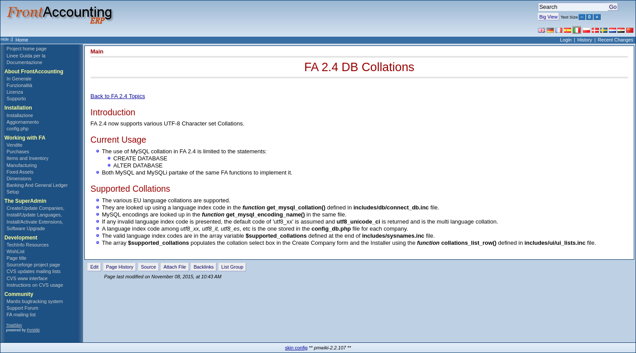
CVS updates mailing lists (34, 271)
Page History (119, 266)
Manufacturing (22, 165)
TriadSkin (14, 325)
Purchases (18, 151)
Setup (13, 191)
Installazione (20, 115)
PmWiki (33, 330)
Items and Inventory (28, 158)
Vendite (15, 145)
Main (97, 51)
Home (21, 39)
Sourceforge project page (33, 264)
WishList (16, 251)
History (584, 39)
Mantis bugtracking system (35, 301)
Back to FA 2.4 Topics (118, 96)
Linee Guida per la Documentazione (26, 59)
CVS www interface (27, 278)
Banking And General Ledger (37, 185)
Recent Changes (615, 39)
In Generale (19, 78)
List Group (232, 266)
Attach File (174, 266)
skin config (296, 347)
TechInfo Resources (28, 244)
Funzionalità (19, 85)
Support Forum (22, 308)
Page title (16, 258)
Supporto (16, 98)
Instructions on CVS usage (35, 285)
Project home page (27, 48)
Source (148, 266)
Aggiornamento (23, 122)
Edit (94, 266)
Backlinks (203, 266)
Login (566, 39)
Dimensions (19, 178)
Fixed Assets (20, 172)
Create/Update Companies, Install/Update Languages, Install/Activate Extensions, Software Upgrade (35, 218)
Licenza (15, 92)
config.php (18, 128)
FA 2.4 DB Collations (359, 67)
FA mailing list (21, 314)
